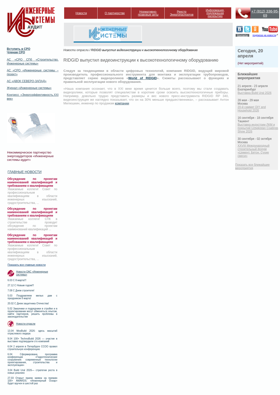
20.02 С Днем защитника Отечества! (28, 303)
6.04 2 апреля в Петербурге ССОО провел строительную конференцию (32, 348)
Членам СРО (16, 52)
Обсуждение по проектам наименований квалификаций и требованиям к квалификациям (32, 182)
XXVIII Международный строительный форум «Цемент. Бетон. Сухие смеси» (253, 151)
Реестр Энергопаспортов (181, 13)
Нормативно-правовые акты (148, 13)
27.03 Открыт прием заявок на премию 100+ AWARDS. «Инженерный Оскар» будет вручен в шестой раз (32, 381)
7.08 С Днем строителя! (21, 290)
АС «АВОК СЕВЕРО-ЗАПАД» (26, 81)
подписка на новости (264, 35)
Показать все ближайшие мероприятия (252, 166)
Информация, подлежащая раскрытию (215, 13)
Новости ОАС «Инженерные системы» (32, 273)
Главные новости (24, 172)
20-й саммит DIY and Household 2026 (252, 108)
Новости (81, 13)
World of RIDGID (142, 78)
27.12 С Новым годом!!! (21, 285)
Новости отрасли (25, 323)
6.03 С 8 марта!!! (17, 280)
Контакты (242, 35)
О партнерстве (115, 13)
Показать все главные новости (27, 264)
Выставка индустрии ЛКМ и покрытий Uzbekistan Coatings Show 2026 (258, 128)
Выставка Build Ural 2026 (254, 93)
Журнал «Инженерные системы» (29, 88)
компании (122, 103)
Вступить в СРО (18, 49)
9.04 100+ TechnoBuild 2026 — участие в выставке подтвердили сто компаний (32, 340)
